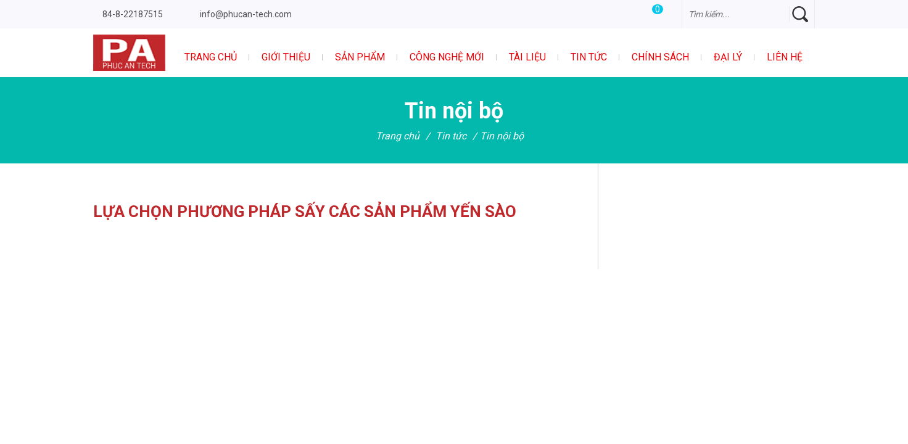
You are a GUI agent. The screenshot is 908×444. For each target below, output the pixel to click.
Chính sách (660, 57)
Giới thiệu (286, 57)
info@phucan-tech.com (246, 14)
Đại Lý (728, 57)
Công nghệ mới (447, 57)
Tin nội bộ (502, 136)
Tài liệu (527, 57)
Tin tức (589, 57)
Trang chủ (210, 57)
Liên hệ (785, 57)
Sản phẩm (360, 57)
